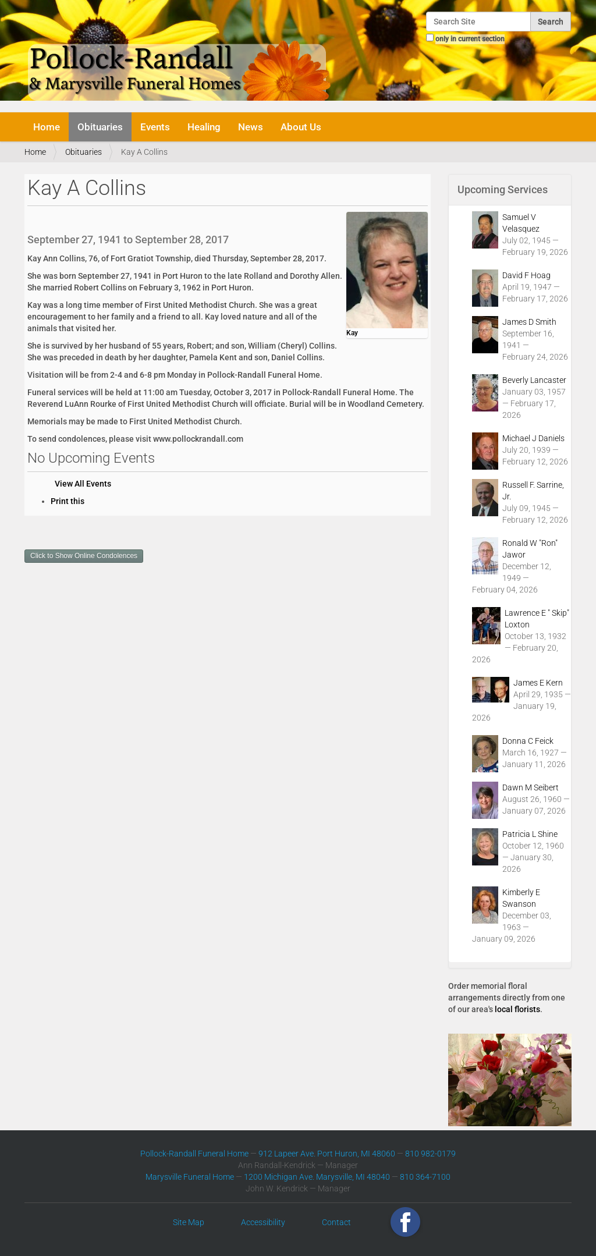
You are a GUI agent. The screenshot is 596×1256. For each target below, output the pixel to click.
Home (46, 127)
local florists (517, 1009)
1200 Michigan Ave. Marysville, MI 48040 (317, 1177)
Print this (67, 501)
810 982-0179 (430, 1153)
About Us (301, 127)
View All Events (83, 483)
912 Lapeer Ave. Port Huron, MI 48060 (326, 1153)
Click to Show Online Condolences (83, 556)
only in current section (470, 39)
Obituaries (100, 127)
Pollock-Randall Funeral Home (194, 1153)
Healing (204, 127)
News (250, 127)
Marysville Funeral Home (190, 1177)
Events (155, 127)
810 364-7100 (425, 1177)
